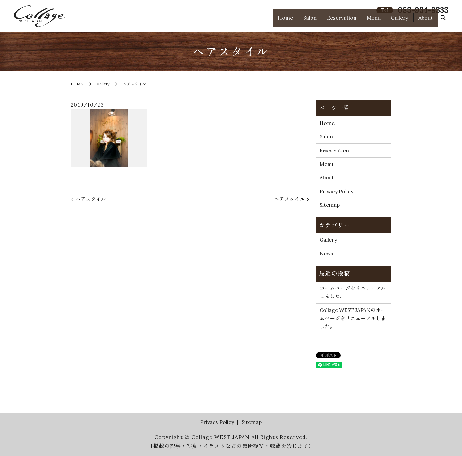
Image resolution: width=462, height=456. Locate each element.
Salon (310, 21)
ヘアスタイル (90, 199)
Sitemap (330, 205)
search (443, 21)
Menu (374, 21)
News (326, 253)
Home (285, 21)
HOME (77, 84)
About (425, 21)
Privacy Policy (336, 191)
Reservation (341, 21)
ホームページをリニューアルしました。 (353, 292)
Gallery (399, 21)
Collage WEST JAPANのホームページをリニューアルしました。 (353, 318)
